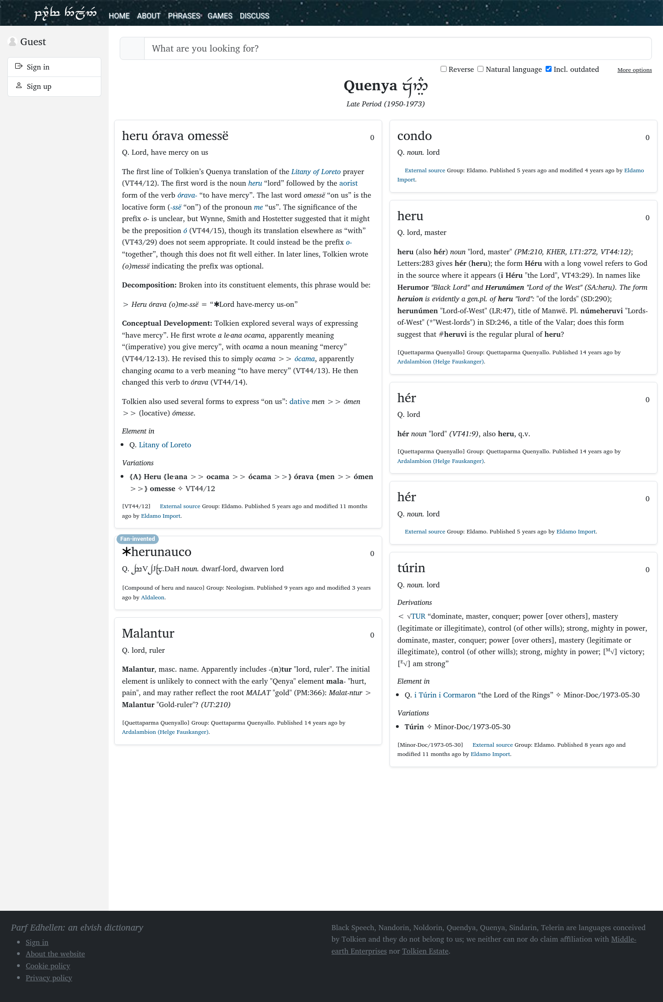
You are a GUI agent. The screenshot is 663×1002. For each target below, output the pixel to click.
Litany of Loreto (316, 171)
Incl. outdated (572, 69)
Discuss (254, 16)
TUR (418, 616)
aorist (348, 183)
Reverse (457, 69)
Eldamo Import (160, 516)
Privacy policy (49, 978)
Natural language (509, 69)
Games (220, 16)
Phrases (184, 16)
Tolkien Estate (425, 951)
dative (300, 401)
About (148, 16)
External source (176, 506)
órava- (187, 195)
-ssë (175, 207)
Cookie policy (48, 966)
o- (349, 242)
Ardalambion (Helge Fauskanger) (165, 732)
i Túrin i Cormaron (445, 695)
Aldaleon (152, 597)
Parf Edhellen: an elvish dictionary (65, 13)
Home (119, 16)
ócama (305, 358)
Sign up (33, 86)
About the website (55, 954)
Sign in (32, 67)
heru (255, 183)
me (258, 207)
